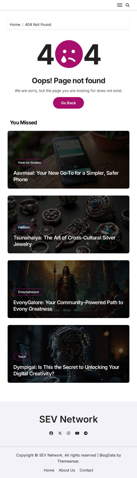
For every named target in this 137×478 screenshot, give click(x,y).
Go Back (68, 103)
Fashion (24, 227)
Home (49, 470)
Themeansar (67, 461)
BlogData (108, 455)
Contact (86, 470)
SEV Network (68, 419)
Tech (22, 356)
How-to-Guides (29, 162)
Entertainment (28, 292)
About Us (67, 470)
